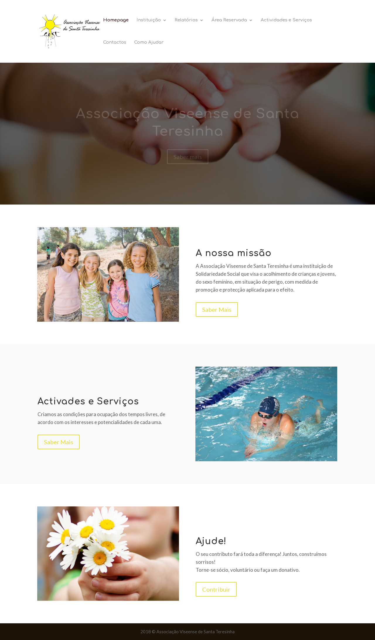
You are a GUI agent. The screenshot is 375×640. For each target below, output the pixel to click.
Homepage (116, 20)
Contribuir (216, 589)
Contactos (114, 42)
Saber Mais (216, 309)
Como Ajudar (148, 42)
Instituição (149, 20)
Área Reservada (229, 20)
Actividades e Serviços (286, 20)
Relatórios (186, 20)
